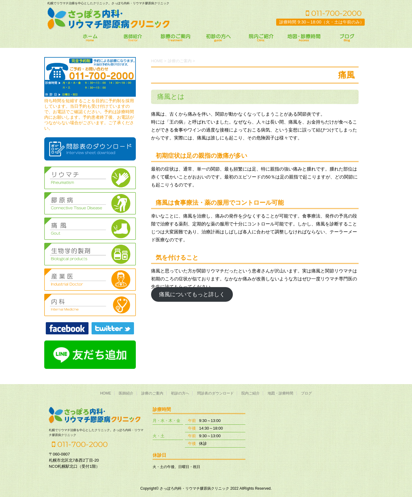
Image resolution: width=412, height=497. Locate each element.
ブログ (306, 393)
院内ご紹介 (250, 393)
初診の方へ (180, 393)
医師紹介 (126, 393)
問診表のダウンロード (215, 393)
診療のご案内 (152, 393)
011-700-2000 (334, 13)
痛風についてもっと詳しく (192, 294)
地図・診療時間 (280, 393)
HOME (105, 393)
